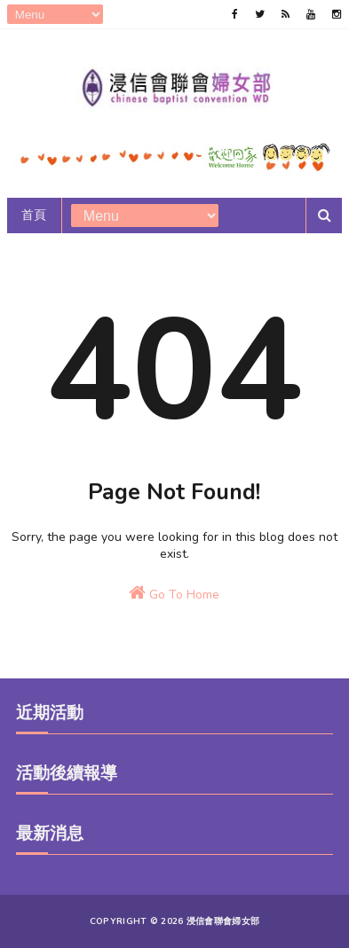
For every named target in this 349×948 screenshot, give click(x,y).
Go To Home (174, 593)
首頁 (34, 215)
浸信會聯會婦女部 (222, 921)
